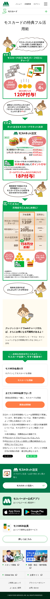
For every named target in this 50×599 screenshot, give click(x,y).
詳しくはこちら (25, 539)
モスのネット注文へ (25, 486)
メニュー (18, 4)
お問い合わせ (34, 588)
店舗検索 (28, 4)
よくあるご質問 (15, 588)
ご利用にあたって (14, 583)
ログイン (37, 4)
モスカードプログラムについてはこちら (23, 438)
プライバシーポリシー (37, 583)
